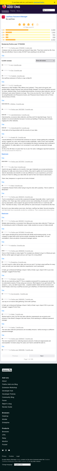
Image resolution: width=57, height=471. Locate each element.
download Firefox (39, 2)
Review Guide (7, 407)
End (12, 70)
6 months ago (22, 167)
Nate (12, 185)
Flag (3, 55)
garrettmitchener (16, 115)
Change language (7, 464)
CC (12, 85)
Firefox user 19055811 (17, 221)
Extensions (5, 11)
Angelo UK (14, 137)
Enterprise (5, 422)
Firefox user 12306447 (17, 338)
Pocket (4, 444)
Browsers (5, 432)
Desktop (5, 416)
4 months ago (17, 65)
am (12, 65)
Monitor (5, 441)
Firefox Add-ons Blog (10, 384)
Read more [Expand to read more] (5, 154)
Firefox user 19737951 (17, 161)
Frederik (13, 76)
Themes (12, 11)
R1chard (13, 279)
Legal (17, 456)
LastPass (11, 19)
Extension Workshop (9, 387)
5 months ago (17, 85)
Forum (4, 400)
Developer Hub (7, 391)
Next (41, 356)
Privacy (4, 456)
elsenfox (13, 245)
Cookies (11, 456)
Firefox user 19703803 (17, 232)
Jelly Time (14, 167)
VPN (3, 435)
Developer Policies (8, 394)
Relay (4, 438)
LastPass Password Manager (16, 16)
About (4, 381)
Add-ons (5, 378)
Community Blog (8, 397)
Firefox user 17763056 (17, 48)
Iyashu (13, 327)
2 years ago (28, 48)
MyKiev (13, 104)
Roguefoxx (14, 262)
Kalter (12, 314)
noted (18, 459)
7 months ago (20, 279)
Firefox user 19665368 (17, 350)
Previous (15, 356)
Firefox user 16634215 (17, 197)
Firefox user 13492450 (17, 299)
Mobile (4, 419)
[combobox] (49, 10)
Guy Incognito (15, 294)
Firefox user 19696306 (17, 251)
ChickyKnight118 (16, 128)
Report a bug (7, 404)
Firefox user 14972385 (17, 109)
